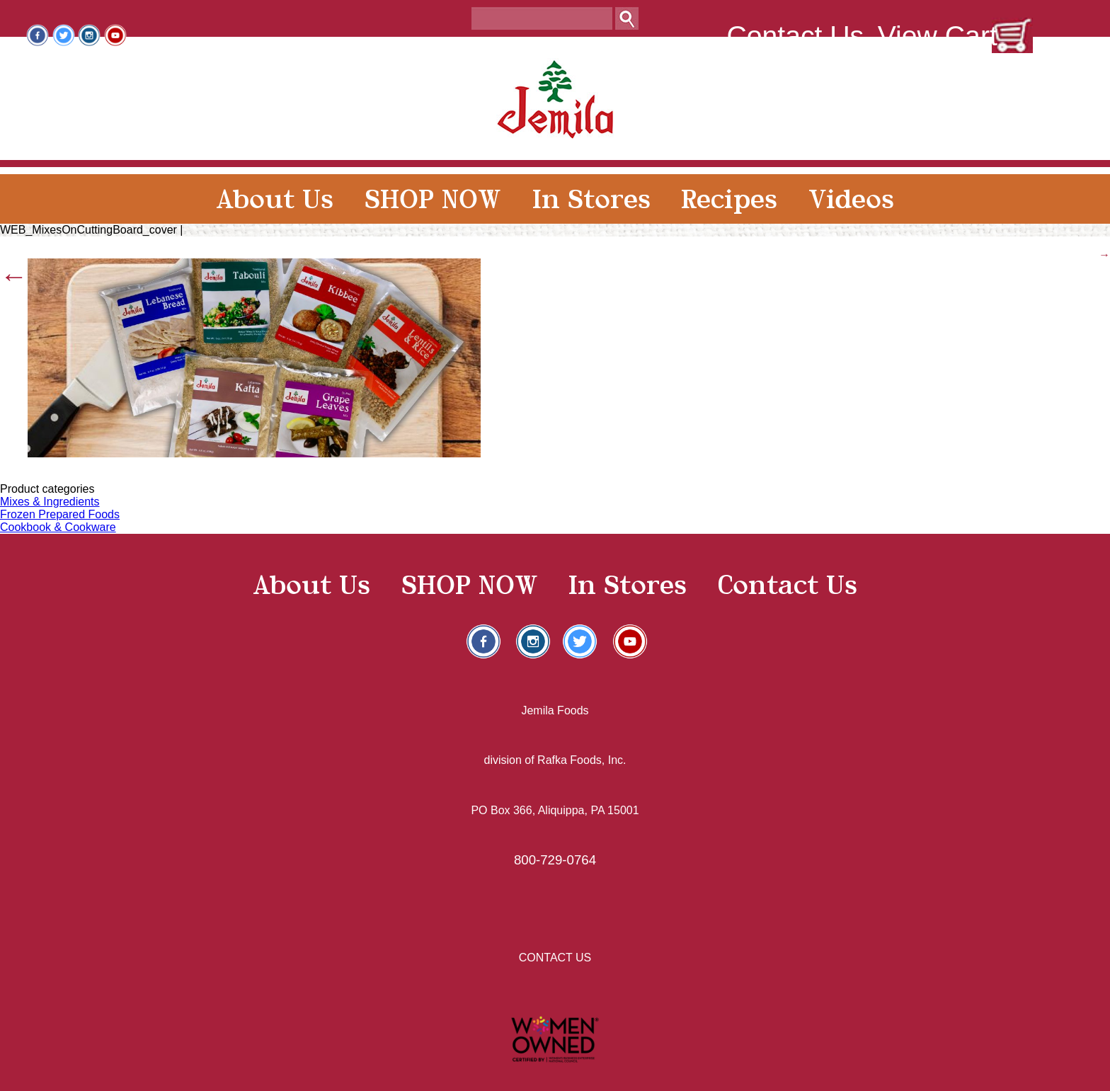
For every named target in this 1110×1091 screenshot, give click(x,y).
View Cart (937, 36)
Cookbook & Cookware (58, 527)
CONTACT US (555, 958)
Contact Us (795, 36)
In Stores (591, 199)
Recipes (729, 199)
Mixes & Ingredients (50, 502)
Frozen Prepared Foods (60, 514)
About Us (274, 199)
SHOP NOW (433, 199)
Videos (851, 199)
